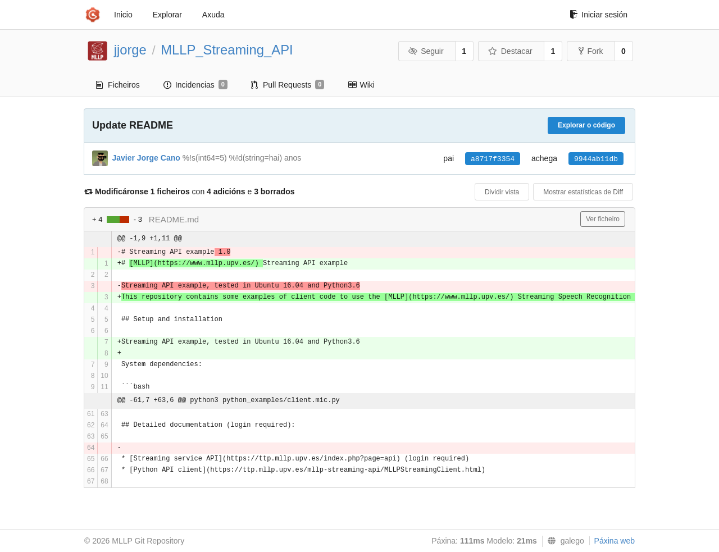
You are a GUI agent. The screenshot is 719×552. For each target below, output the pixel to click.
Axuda (213, 14)
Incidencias (195, 85)
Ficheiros (118, 84)
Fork (591, 51)
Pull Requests (288, 85)
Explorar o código (586, 125)
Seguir (426, 51)
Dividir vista (502, 192)
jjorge (130, 49)
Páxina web (614, 540)
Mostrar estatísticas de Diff (583, 192)
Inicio (123, 14)
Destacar (510, 51)
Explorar (167, 14)
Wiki (361, 84)
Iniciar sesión (598, 14)
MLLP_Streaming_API (227, 49)
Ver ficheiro (603, 219)
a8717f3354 (493, 159)
